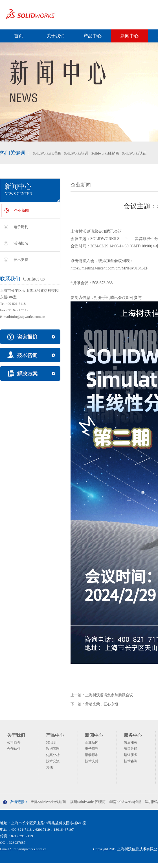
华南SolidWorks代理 (125, 802)
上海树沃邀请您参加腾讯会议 (109, 695)
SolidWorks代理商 (47, 153)
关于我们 (56, 35)
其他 (49, 767)
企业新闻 (21, 210)
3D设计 (51, 742)
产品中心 (93, 35)
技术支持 (21, 260)
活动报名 (21, 243)
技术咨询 (130, 761)
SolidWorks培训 (76, 153)
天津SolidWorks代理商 (48, 802)
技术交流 (53, 761)
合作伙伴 (14, 749)
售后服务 (130, 742)
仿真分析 (53, 755)
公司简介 (14, 742)
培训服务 (130, 755)
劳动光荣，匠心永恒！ (103, 704)
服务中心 (133, 735)
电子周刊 (21, 227)
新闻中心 (129, 35)
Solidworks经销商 (105, 153)
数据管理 (53, 749)
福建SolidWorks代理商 (88, 802)
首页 (18, 35)
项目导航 (130, 749)
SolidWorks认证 (134, 153)
